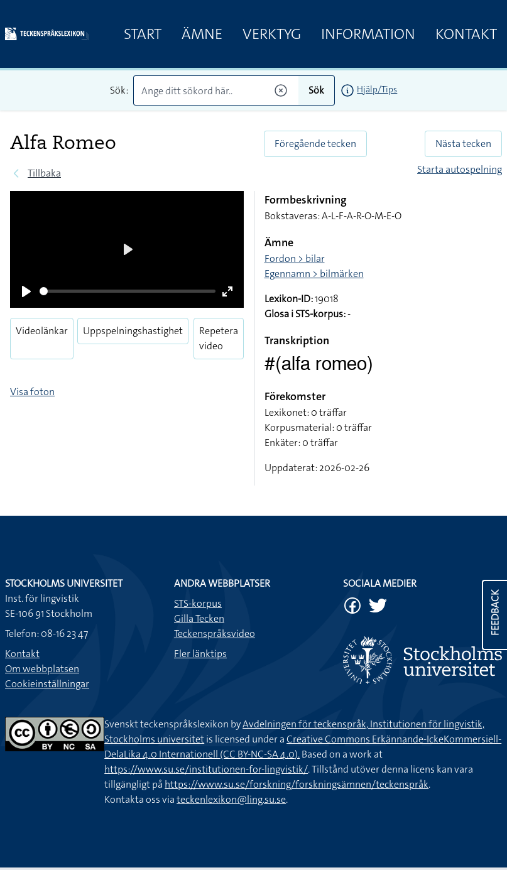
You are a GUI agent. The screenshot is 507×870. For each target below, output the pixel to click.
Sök (316, 90)
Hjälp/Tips (377, 89)
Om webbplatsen (42, 668)
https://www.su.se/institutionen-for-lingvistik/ (206, 769)
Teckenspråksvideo (214, 633)
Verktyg (272, 34)
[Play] (26, 291)
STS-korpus (198, 603)
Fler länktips (200, 653)
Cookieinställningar (47, 683)
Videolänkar (42, 330)
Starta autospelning (459, 169)
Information (368, 34)
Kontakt (466, 34)
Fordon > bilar (294, 258)
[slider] (127, 291)
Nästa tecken (463, 143)
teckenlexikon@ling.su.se (231, 799)
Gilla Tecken (199, 618)
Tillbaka (44, 173)
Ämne (202, 34)
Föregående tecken (315, 143)
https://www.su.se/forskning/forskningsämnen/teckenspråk (296, 784)
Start (142, 34)
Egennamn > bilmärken (314, 273)
